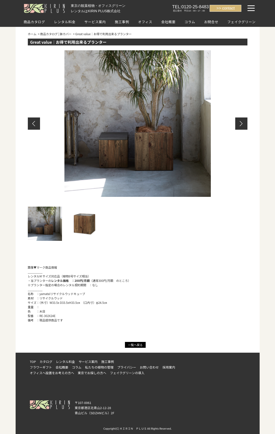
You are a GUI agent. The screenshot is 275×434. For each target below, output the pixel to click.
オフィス (145, 21)
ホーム (32, 34)
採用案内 (169, 367)
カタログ (46, 361)
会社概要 (168, 21)
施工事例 (122, 21)
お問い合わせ (149, 367)
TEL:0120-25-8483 (190, 6)
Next (241, 123)
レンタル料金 (64, 21)
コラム (189, 21)
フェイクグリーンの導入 (127, 372)
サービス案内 (95, 21)
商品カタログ (34, 21)
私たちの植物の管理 (99, 367)
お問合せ (211, 21)
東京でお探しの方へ (92, 372)
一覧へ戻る (135, 345)
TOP (33, 361)
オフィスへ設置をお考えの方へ (52, 372)
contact (228, 8)
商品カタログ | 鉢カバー (56, 34)
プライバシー (126, 367)
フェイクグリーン (241, 21)
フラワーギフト (41, 367)
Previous (34, 123)
